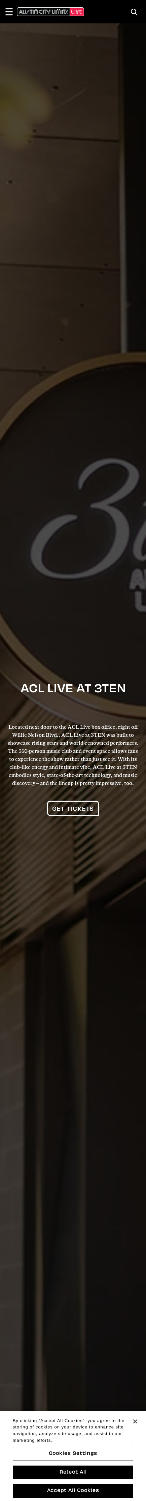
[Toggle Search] (134, 12)
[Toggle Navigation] (12, 11)
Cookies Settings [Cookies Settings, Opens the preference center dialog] (73, 1461)
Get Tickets (73, 809)
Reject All (73, 1479)
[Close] (135, 1428)
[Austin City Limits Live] (50, 11)
